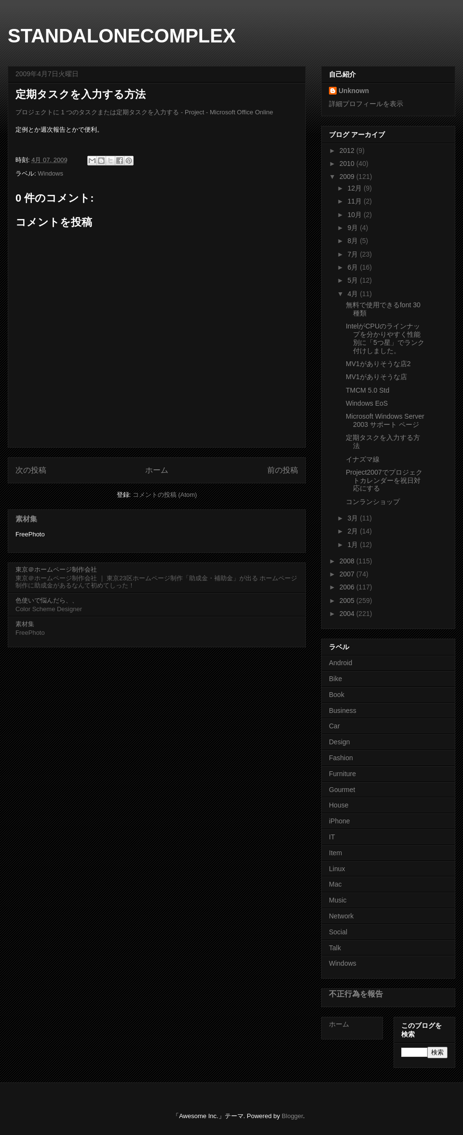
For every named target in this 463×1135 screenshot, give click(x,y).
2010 (348, 163)
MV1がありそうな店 (376, 377)
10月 (355, 215)
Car (334, 726)
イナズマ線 (363, 459)
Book (336, 694)
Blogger (292, 1116)
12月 (355, 188)
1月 (353, 544)
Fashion (341, 758)
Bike (335, 679)
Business (342, 710)
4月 (353, 294)
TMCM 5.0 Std (367, 390)
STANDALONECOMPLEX (122, 35)
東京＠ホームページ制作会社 (56, 569)
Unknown (354, 91)
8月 (353, 241)
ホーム (156, 470)
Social (338, 932)
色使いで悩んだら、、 (46, 600)
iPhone (339, 821)
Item (335, 853)
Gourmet (342, 789)
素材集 (26, 519)
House (338, 805)
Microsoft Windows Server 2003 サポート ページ (385, 420)
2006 (348, 587)
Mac (335, 884)
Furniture (342, 774)
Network (341, 916)
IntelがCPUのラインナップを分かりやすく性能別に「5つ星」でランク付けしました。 (385, 338)
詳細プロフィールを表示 (366, 104)
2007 (348, 574)
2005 (348, 600)
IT (332, 837)
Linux (337, 869)
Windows (50, 173)
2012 (348, 150)
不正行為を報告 (356, 993)
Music (338, 900)
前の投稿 (282, 470)
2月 (353, 531)
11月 (355, 201)
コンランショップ (373, 502)
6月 (353, 267)
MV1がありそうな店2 (378, 364)
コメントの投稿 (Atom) (165, 494)
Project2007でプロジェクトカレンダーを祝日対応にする (384, 480)
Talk (335, 948)
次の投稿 (30, 470)
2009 (348, 176)
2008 (348, 561)
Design (339, 742)
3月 (353, 518)
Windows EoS (367, 403)
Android (340, 663)
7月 (353, 254)
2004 (348, 613)
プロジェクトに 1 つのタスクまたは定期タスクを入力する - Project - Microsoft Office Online (144, 112)
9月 (353, 228)
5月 (353, 280)
